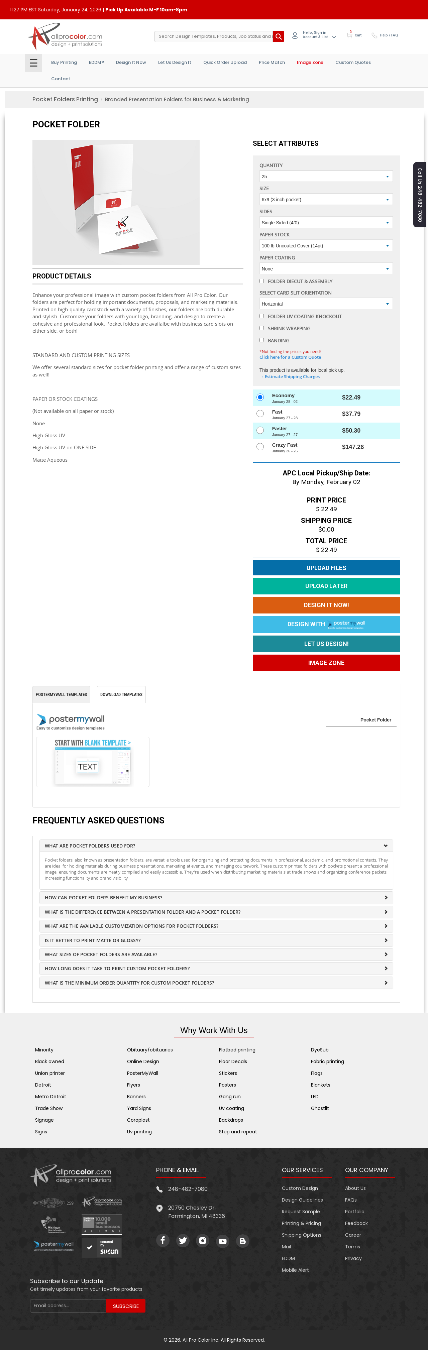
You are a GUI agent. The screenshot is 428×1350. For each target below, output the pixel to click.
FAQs (351, 1200)
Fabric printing (327, 1061)
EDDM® (96, 62)
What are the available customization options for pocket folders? (131, 925)
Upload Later (326, 585)
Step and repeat (238, 1131)
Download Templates (121, 694)
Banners (136, 1096)
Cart (358, 35)
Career (353, 1235)
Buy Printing (64, 62)
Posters (227, 1085)
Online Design (143, 1061)
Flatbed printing (237, 1049)
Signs (41, 1131)
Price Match (272, 62)
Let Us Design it (174, 62)
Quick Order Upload (225, 62)
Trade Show (49, 1108)
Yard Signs (139, 1108)
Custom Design (300, 1188)
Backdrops (231, 1120)
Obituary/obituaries (150, 1049)
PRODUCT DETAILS (61, 276)
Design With (326, 624)
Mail (286, 1246)
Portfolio (354, 1211)
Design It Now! (326, 604)
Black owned (49, 1061)
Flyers (133, 1085)
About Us (355, 1188)
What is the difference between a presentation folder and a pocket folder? (142, 911)
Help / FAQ (389, 35)
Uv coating (231, 1108)
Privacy (353, 1258)
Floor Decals (233, 1061)
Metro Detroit (50, 1096)
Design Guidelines (302, 1200)
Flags (317, 1073)
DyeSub (320, 1049)
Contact (60, 79)
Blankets (320, 1085)
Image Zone (310, 62)
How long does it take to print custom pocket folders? (117, 968)
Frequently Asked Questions (98, 820)
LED (315, 1096)
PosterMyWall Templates (61, 694)
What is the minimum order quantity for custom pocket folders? (129, 982)
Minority (44, 1049)
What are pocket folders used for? (90, 845)
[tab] (216, 846)
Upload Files (326, 567)
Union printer (50, 1073)
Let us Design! (326, 643)
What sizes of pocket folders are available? (101, 954)
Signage (44, 1120)
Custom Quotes (353, 62)
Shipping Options (301, 1235)
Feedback (356, 1223)
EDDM (288, 1258)
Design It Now (131, 62)
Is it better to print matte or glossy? (92, 940)
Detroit (43, 1085)
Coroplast (138, 1120)
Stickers (228, 1073)
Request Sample (301, 1211)
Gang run (230, 1096)
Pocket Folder (66, 124)
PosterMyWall (142, 1073)
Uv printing (139, 1131)
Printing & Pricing (301, 1223)
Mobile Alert (295, 1270)
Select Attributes (286, 143)
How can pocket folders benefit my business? (103, 897)
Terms (352, 1246)
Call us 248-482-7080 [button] (420, 194)
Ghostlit (320, 1108)
